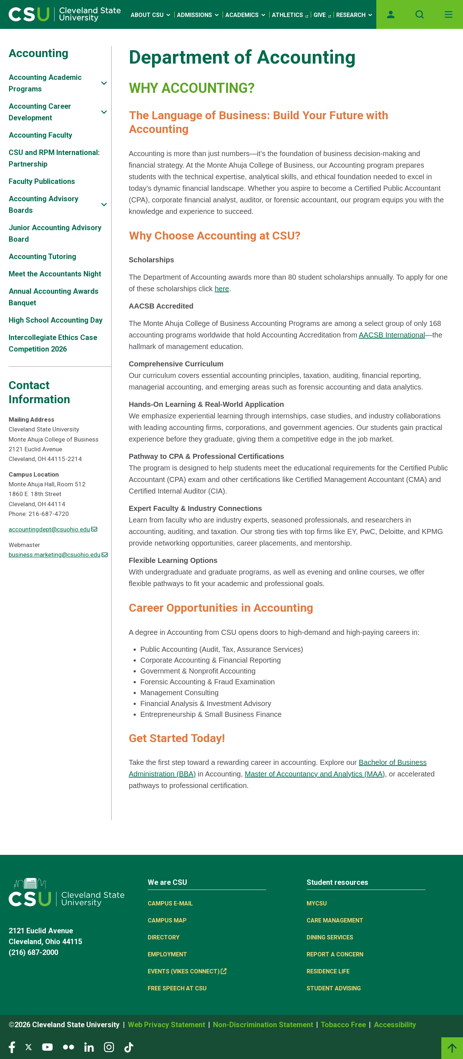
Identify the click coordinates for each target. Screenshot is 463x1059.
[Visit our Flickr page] (68, 1046)
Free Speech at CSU (177, 988)
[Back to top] (452, 1048)
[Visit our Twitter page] (28, 1046)
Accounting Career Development (40, 112)
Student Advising (334, 988)
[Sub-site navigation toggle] (104, 83)
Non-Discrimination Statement (264, 1024)
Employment (167, 954)
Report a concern (335, 954)
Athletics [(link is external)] (290, 15)
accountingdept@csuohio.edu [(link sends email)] (53, 529)
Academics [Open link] (246, 15)
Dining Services (330, 937)
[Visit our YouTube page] (47, 1046)
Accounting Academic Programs (45, 83)
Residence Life (328, 971)
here (222, 289)
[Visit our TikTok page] (128, 1046)
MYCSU (317, 903)
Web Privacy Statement (167, 1024)
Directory (163, 937)
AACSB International (392, 335)
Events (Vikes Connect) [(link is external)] (187, 971)
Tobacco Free (344, 1024)
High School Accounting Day (56, 320)
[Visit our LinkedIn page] (89, 1046)
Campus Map (167, 920)
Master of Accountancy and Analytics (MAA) (315, 774)
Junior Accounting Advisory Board (55, 233)
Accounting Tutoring (42, 256)
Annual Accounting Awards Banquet (54, 297)
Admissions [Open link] (198, 15)
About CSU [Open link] (151, 15)
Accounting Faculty (40, 135)
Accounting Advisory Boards (43, 204)
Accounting (38, 53)
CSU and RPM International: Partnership (54, 158)
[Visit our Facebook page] (12, 1046)
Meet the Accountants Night (55, 274)
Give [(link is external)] (322, 15)
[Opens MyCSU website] (390, 14)
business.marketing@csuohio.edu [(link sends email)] (58, 554)
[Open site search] (419, 14)
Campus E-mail (170, 903)
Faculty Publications (42, 181)
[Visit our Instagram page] (109, 1046)
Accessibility (395, 1024)
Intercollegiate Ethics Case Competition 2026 (53, 343)
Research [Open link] (354, 15)
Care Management (335, 920)
